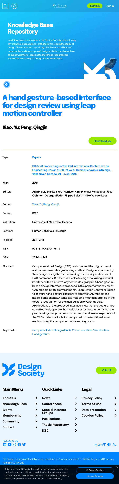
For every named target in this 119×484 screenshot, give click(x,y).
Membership (11, 415)
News (46, 398)
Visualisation (101, 330)
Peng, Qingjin (51, 204)
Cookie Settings (95, 470)
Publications (51, 419)
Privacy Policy (92, 398)
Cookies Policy (92, 415)
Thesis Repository (55, 424)
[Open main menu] (5, 6)
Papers (36, 157)
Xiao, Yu (37, 204)
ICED (45, 430)
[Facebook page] (19, 444)
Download (102, 141)
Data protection (94, 410)
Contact (8, 427)
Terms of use (91, 404)
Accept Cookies (95, 476)
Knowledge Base (14, 404)
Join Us (95, 6)
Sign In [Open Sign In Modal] (110, 6)
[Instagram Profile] (14, 444)
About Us (9, 398)
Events (7, 410)
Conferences (52, 404)
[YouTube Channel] (9, 444)
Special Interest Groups (54, 412)
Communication (82, 330)
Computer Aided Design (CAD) (51, 330)
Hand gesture (40, 334)
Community (10, 421)
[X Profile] (24, 444)
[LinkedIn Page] (4, 444)
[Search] (14, 6)
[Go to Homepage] (59, 5)
